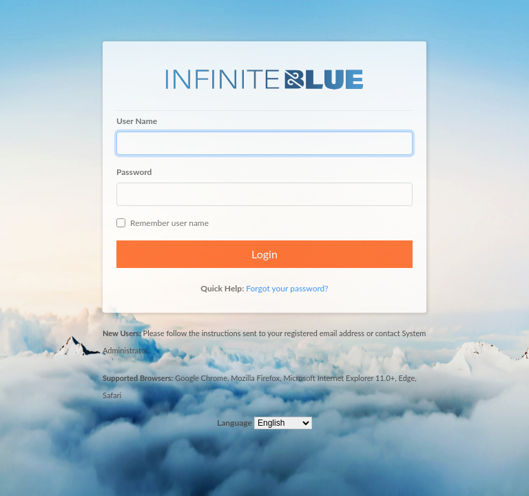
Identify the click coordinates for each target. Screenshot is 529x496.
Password (134, 172)
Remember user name (162, 223)
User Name (136, 121)
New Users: (122, 333)
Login (264, 253)
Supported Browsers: (138, 377)
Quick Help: (222, 288)
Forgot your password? (287, 288)
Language (234, 422)
